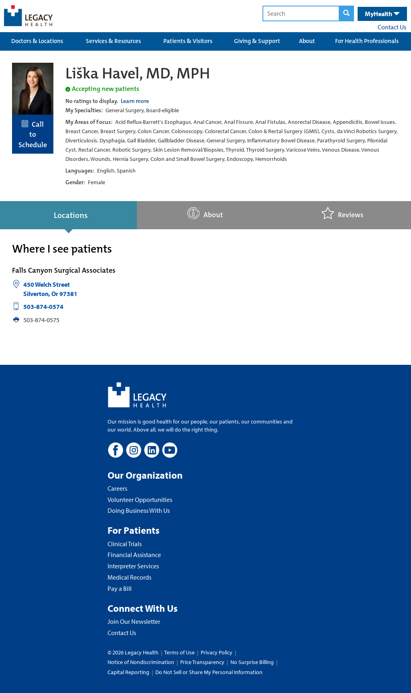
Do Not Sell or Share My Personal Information (208, 672)
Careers (117, 488)
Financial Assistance (134, 555)
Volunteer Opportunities (140, 500)
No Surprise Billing (252, 662)
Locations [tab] (70, 215)
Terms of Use (180, 652)
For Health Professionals (367, 41)
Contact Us (392, 27)
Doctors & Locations (37, 41)
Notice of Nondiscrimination (141, 662)
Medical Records (129, 577)
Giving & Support (257, 41)
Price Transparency (202, 662)
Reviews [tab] (342, 213)
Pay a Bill (120, 588)
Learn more (135, 101)
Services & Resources (113, 41)
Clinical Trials (125, 544)
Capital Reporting (128, 672)
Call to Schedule (32, 134)
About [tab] (205, 213)
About (307, 41)
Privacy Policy (216, 652)
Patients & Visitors (187, 41)
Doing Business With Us (139, 510)
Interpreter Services (133, 566)
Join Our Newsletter (134, 621)
